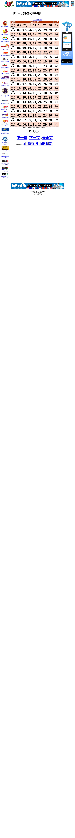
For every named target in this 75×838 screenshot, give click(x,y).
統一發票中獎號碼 (5, 95)
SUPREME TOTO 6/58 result (5, 170)
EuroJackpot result (5, 150)
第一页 (22, 138)
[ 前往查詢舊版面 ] (37, 20)
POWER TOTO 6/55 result (5, 163)
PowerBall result (5, 102)
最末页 (47, 138)
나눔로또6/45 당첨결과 (5, 156)
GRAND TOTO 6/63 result (5, 176)
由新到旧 (31, 144)
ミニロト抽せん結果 (5, 124)
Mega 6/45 (5, 48)
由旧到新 (45, 144)
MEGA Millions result (5, 110)
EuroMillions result (5, 143)
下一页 (34, 138)
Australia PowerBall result (5, 132)
